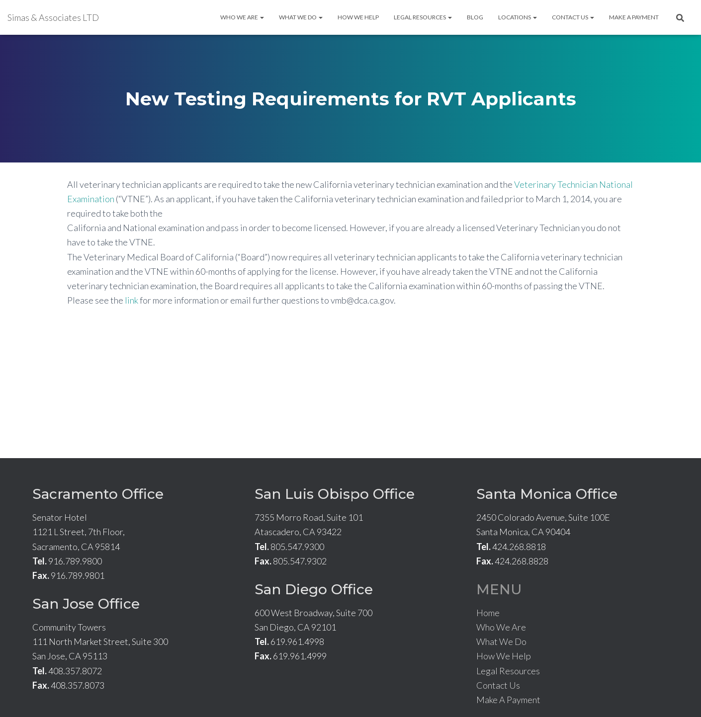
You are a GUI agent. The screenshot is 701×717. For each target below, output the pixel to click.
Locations (517, 17)
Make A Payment (634, 17)
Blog (475, 17)
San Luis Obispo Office (335, 493)
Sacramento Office (98, 493)
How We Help (358, 17)
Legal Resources (423, 17)
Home (488, 612)
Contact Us (573, 17)
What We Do (301, 17)
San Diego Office (314, 589)
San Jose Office (86, 603)
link (131, 300)
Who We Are (242, 17)
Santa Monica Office (546, 493)
